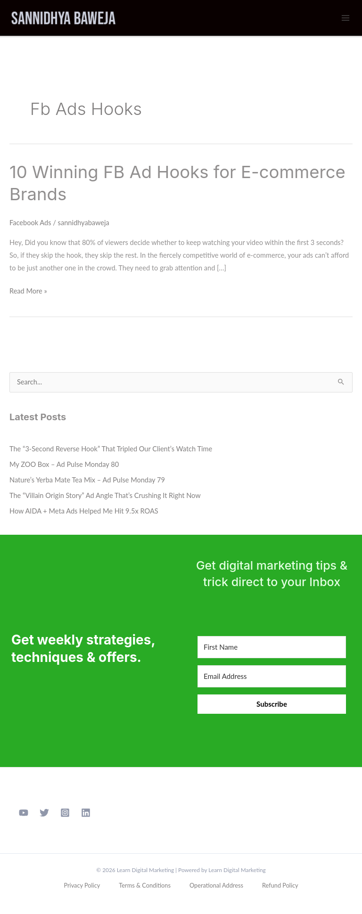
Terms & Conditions (145, 885)
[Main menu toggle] (345, 18)
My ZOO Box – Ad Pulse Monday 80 (64, 464)
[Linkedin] (85, 812)
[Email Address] (271, 676)
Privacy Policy (82, 885)
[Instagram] (65, 812)
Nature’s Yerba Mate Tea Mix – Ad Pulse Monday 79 (87, 480)
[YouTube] (23, 812)
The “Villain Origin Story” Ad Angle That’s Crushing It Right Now (105, 495)
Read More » (28, 290)
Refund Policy (280, 885)
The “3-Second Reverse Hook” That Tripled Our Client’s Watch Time (110, 449)
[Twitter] (44, 812)
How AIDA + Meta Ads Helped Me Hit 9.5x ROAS (83, 511)
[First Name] (271, 647)
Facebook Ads (30, 223)
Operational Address (216, 885)
